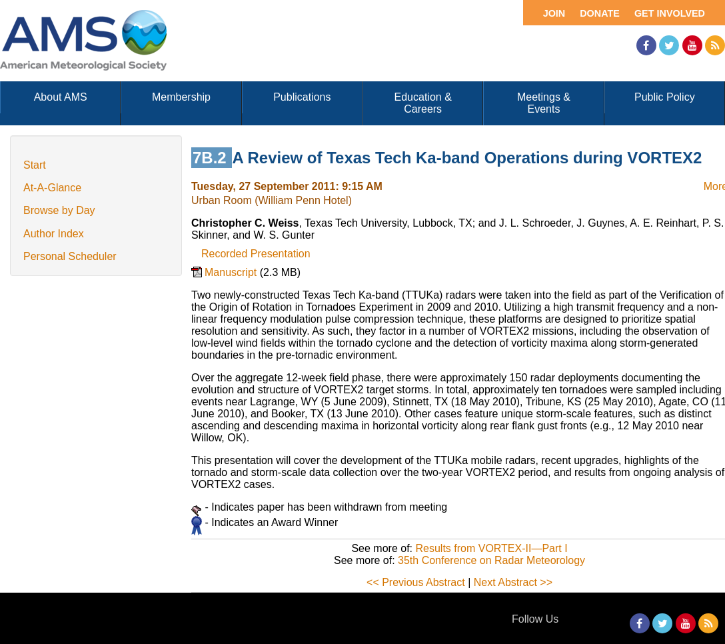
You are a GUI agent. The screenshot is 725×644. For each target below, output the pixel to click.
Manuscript (232, 272)
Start (34, 165)
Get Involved (669, 13)
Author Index (53, 233)
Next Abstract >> (513, 582)
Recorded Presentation (256, 253)
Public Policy (664, 97)
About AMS (60, 97)
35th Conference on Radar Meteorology (491, 560)
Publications (302, 97)
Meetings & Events (543, 103)
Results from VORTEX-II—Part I (491, 548)
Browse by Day (59, 210)
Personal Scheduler (70, 256)
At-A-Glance (52, 187)
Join (554, 13)
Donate (600, 13)
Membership (181, 97)
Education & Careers (423, 103)
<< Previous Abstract (415, 582)
